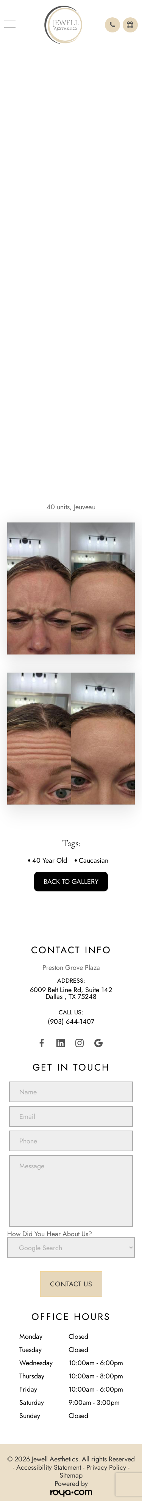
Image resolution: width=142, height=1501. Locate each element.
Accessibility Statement (48, 1467)
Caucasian (93, 860)
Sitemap (71, 1475)
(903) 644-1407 (71, 1021)
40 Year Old (49, 860)
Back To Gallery (71, 881)
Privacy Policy (106, 1467)
